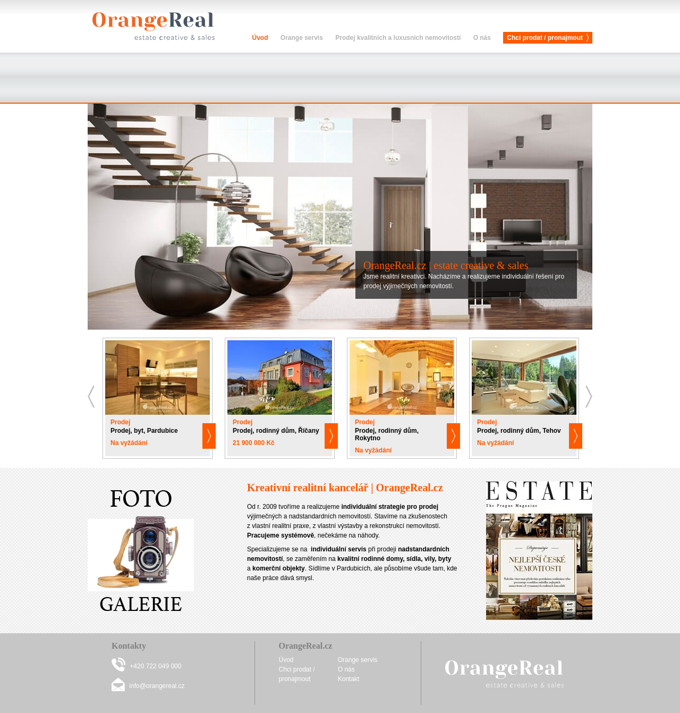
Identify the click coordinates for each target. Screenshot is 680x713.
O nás (482, 37)
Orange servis (301, 37)
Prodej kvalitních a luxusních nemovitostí (398, 37)
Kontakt (349, 679)
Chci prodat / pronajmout (545, 37)
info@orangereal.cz (156, 686)
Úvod (260, 37)
